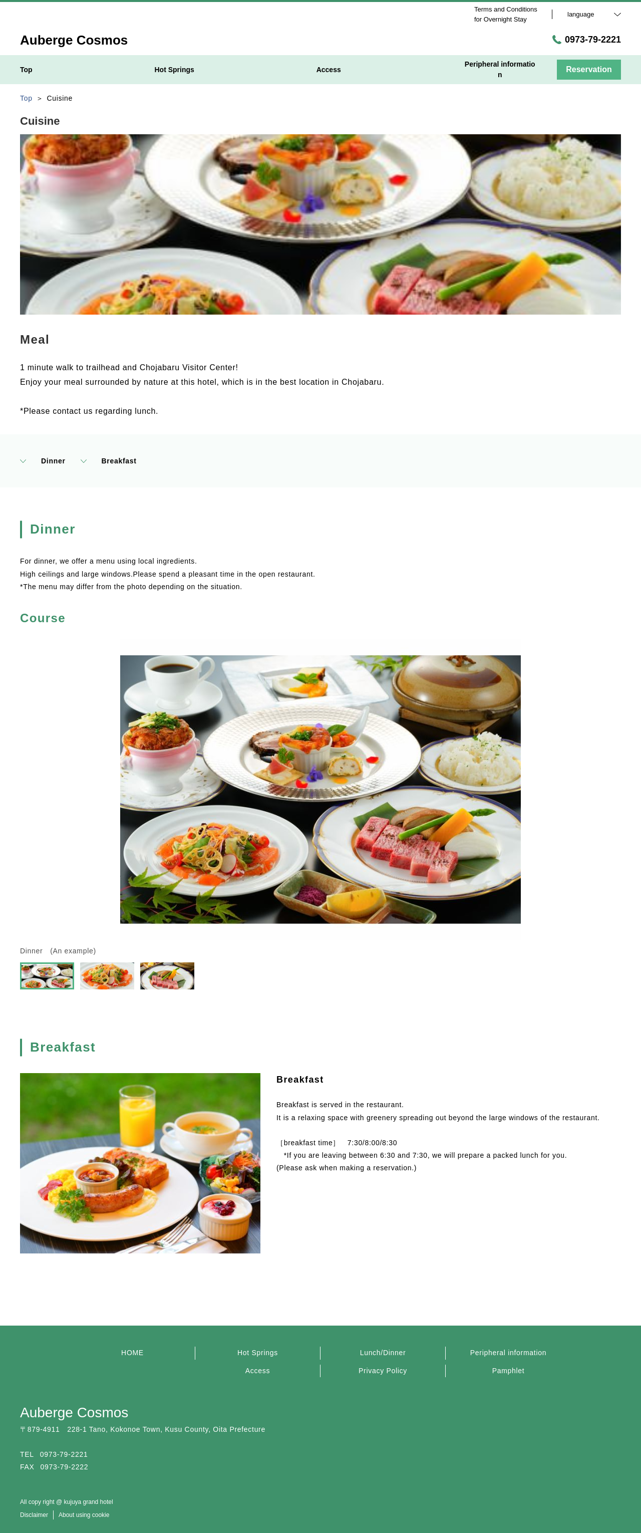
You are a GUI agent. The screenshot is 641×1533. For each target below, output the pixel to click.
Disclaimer (34, 1514)
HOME (132, 1353)
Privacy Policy (383, 1371)
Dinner (43, 461)
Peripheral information (508, 1353)
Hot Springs (257, 1353)
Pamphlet (508, 1371)
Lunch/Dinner (383, 1353)
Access (257, 1371)
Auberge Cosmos (74, 1412)
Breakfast (109, 461)
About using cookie (84, 1514)
